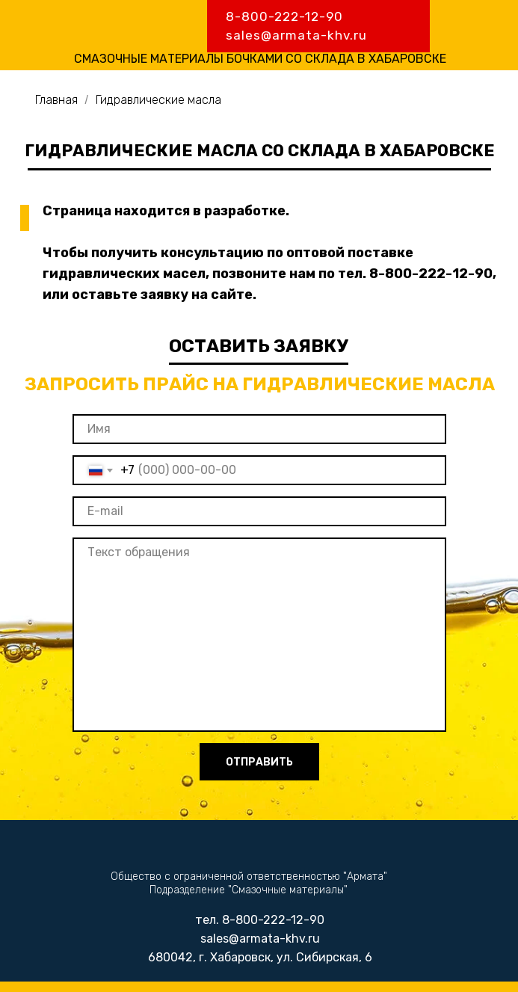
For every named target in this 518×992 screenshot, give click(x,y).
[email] (259, 511)
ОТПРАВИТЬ (259, 762)
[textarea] (259, 634)
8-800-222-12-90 (284, 16)
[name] (259, 429)
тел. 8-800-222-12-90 (259, 920)
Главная (56, 100)
